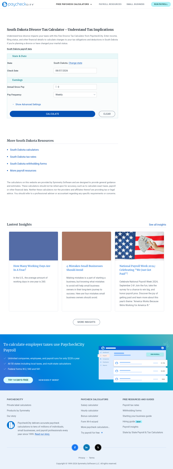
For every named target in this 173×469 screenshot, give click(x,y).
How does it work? (49, 379)
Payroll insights (130, 426)
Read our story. (42, 433)
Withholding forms (132, 409)
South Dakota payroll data (19, 49)
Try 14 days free (18, 379)
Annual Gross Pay (20, 86)
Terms (91, 457)
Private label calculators (19, 404)
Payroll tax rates (131, 404)
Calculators (69, 4)
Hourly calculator (89, 409)
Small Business (131, 4)
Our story (11, 415)
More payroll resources (23, 169)
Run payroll (156, 4)
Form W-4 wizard (89, 420)
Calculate (72, 112)
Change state (76, 63)
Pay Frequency (19, 94)
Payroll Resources (105, 4)
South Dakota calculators (24, 148)
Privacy (82, 457)
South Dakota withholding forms (28, 162)
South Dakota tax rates (23, 155)
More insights (86, 321)
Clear (18, 112)
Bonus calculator (89, 415)
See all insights (157, 223)
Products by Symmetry (18, 409)
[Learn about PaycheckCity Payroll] (134, 361)
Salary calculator (89, 404)
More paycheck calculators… (95, 426)
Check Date (17, 70)
